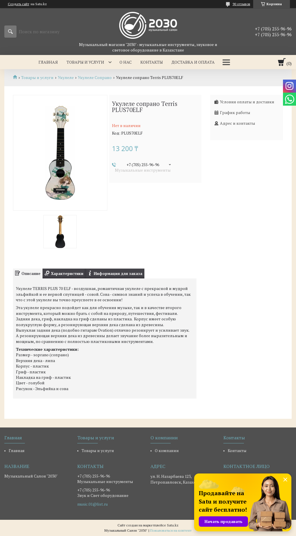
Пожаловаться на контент (171, 530)
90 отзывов (241, 4)
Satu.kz (173, 525)
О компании (167, 450)
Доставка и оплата (193, 62)
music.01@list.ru (92, 504)
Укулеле (66, 77)
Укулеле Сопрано (95, 77)
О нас (125, 62)
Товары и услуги (85, 62)
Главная (48, 62)
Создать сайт (18, 4)
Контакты (151, 62)
